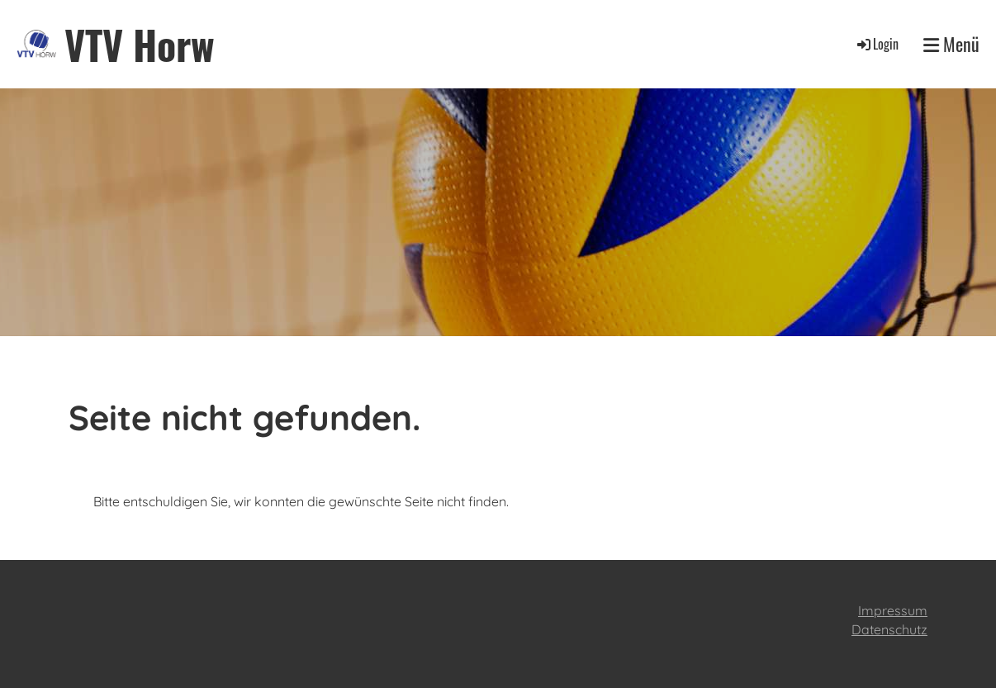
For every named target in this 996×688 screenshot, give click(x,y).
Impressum (892, 610)
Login (877, 44)
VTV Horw (139, 44)
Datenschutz (889, 629)
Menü (951, 44)
